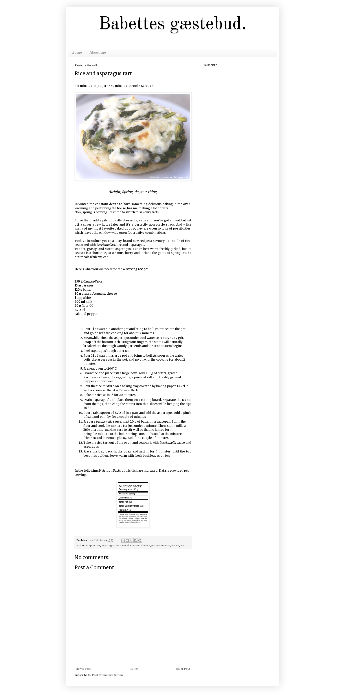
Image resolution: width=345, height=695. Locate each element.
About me (98, 52)
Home (77, 52)
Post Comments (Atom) (107, 675)
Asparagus (108, 545)
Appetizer (94, 545)
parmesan (157, 545)
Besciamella (123, 545)
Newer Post (83, 668)
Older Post (183, 668)
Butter (136, 545)
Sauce (175, 545)
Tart (183, 545)
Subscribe (210, 65)
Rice (167, 545)
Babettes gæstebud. (172, 24)
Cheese (145, 545)
